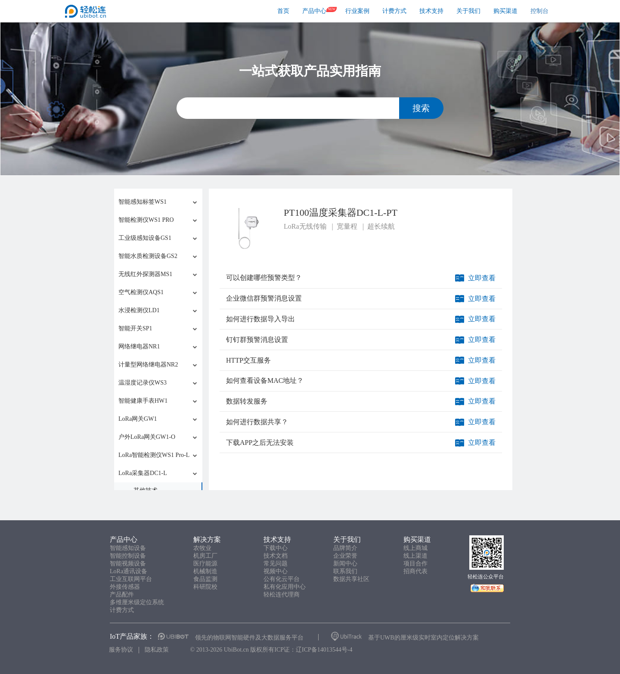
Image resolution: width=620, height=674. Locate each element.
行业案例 (357, 11)
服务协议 (121, 649)
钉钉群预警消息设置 (257, 339)
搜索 (421, 108)
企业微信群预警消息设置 (264, 298)
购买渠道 (505, 11)
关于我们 (468, 11)
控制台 (539, 11)
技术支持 (431, 11)
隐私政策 (157, 649)
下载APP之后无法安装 (260, 442)
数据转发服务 (246, 401)
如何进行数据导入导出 (260, 319)
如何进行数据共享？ (257, 422)
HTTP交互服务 (248, 360)
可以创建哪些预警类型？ (264, 277)
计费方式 (394, 11)
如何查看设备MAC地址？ (265, 380)
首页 (283, 11)
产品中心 (314, 11)
